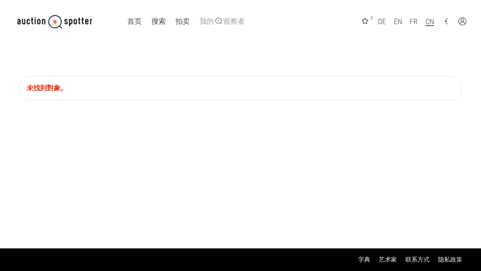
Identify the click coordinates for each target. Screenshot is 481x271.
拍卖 (182, 21)
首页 (134, 21)
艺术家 (388, 259)
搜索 (158, 21)
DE (382, 21)
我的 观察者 (222, 21)
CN (429, 21)
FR (413, 21)
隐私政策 (450, 259)
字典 (364, 259)
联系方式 (417, 259)
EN (398, 21)
